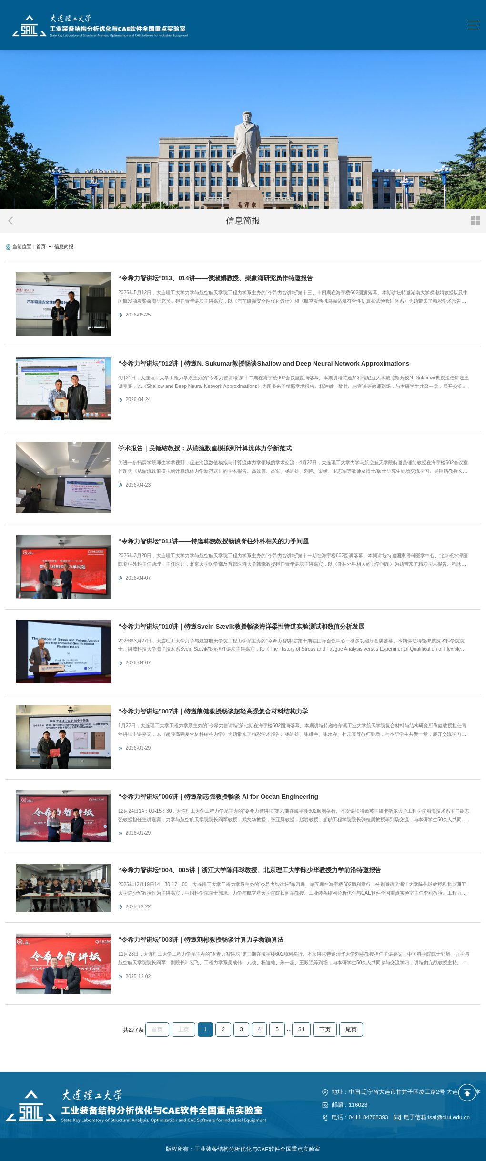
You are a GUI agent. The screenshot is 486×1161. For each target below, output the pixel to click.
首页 (41, 246)
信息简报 (63, 246)
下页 (325, 1029)
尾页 (351, 1029)
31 (301, 1029)
